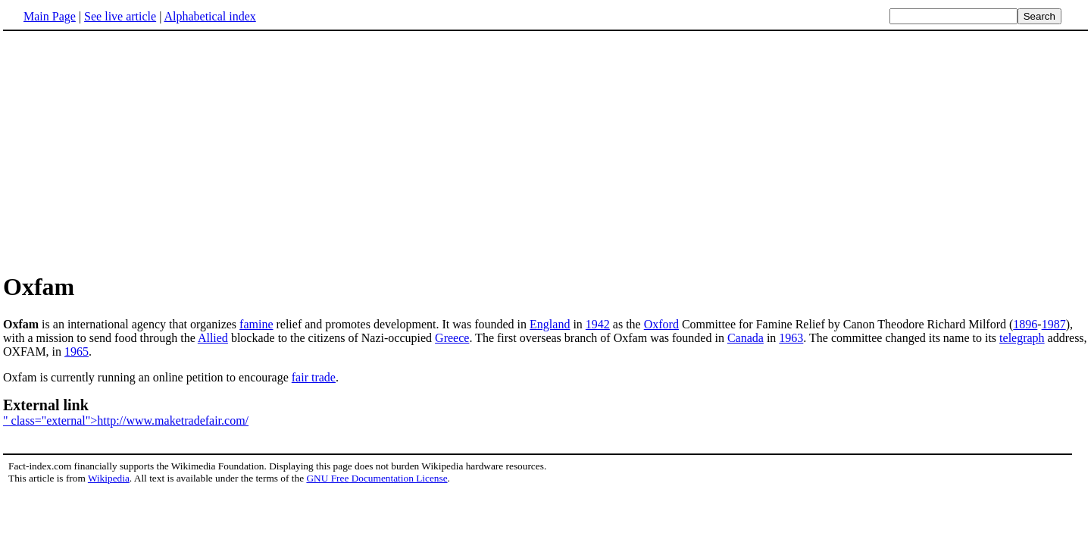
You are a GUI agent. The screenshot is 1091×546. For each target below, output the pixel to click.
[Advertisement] (130, 151)
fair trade (314, 377)
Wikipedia (109, 478)
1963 (791, 337)
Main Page (49, 16)
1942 (598, 324)
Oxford (661, 324)
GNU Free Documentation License (376, 478)
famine (256, 324)
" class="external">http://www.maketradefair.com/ (126, 420)
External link (46, 405)
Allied (213, 337)
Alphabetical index (209, 16)
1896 (1025, 324)
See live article (120, 16)
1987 (1054, 324)
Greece (452, 337)
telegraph (1022, 337)
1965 (76, 351)
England (550, 324)
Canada (745, 337)
